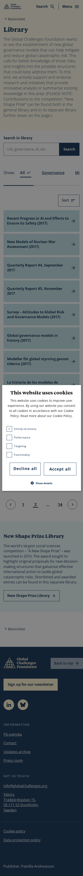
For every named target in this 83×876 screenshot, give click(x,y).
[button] (41, 483)
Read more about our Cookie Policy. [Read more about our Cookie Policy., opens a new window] (46, 416)
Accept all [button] (60, 469)
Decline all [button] (25, 468)
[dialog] (41, 438)
